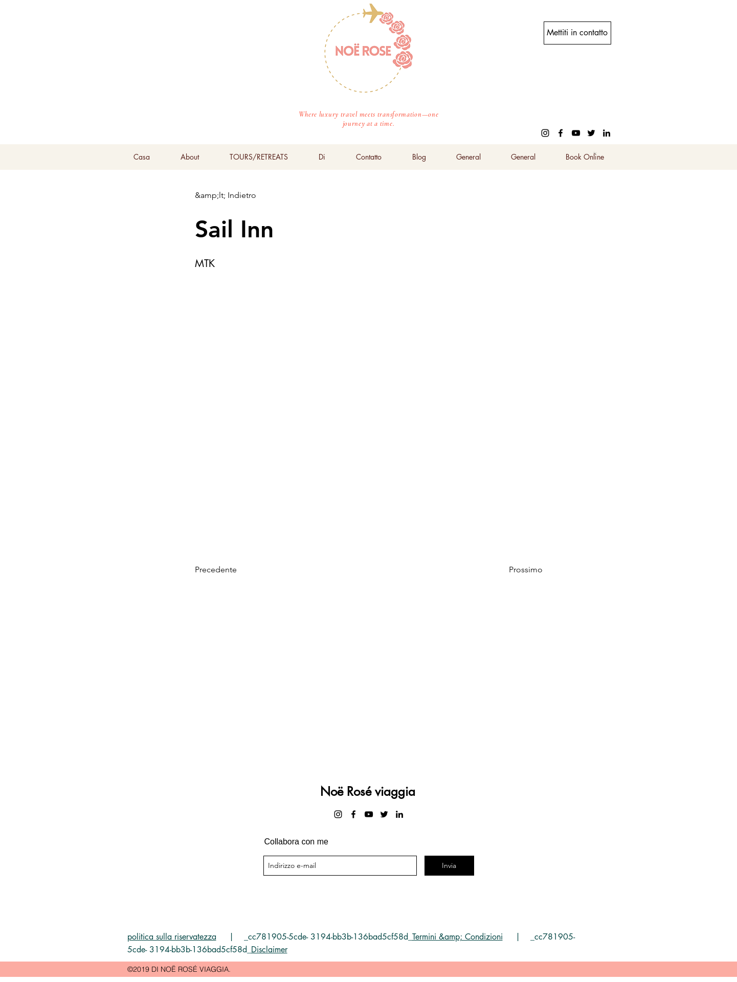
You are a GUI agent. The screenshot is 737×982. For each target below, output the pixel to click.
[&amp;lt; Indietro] (228, 195)
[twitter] (591, 133)
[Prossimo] (517, 570)
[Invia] (449, 866)
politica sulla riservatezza (171, 936)
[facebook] (560, 133)
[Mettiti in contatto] (577, 32)
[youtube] (576, 133)
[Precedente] (228, 570)
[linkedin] (606, 133)
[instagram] (545, 133)
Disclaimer (269, 949)
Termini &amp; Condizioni (457, 936)
